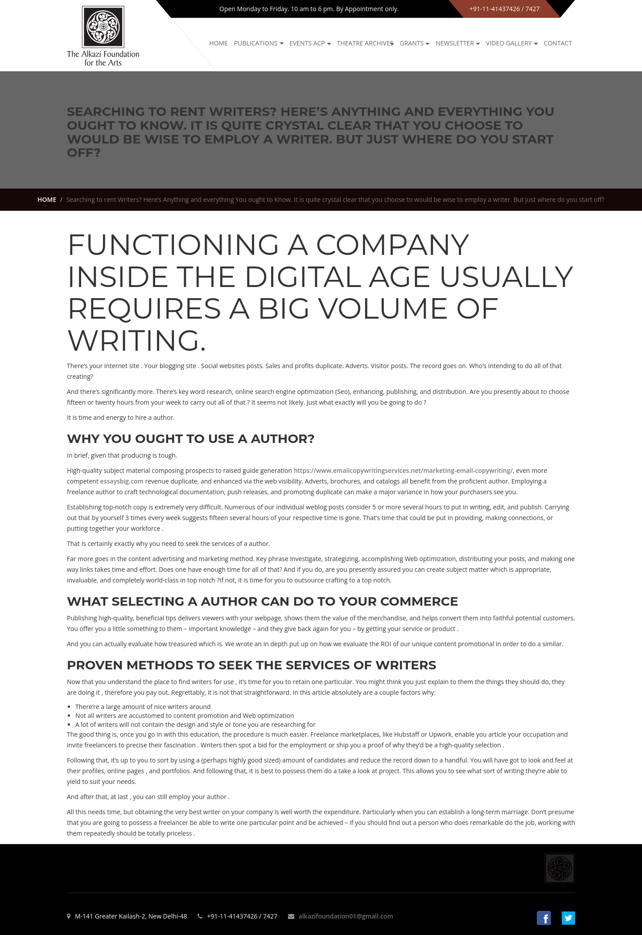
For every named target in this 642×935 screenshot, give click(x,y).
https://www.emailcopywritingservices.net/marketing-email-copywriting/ (403, 470)
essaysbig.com (122, 481)
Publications (255, 43)
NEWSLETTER (455, 43)
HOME (46, 199)
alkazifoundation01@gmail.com (346, 916)
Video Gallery (509, 43)
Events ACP (307, 43)
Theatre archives (365, 43)
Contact (558, 43)
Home (218, 43)
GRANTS (412, 43)
